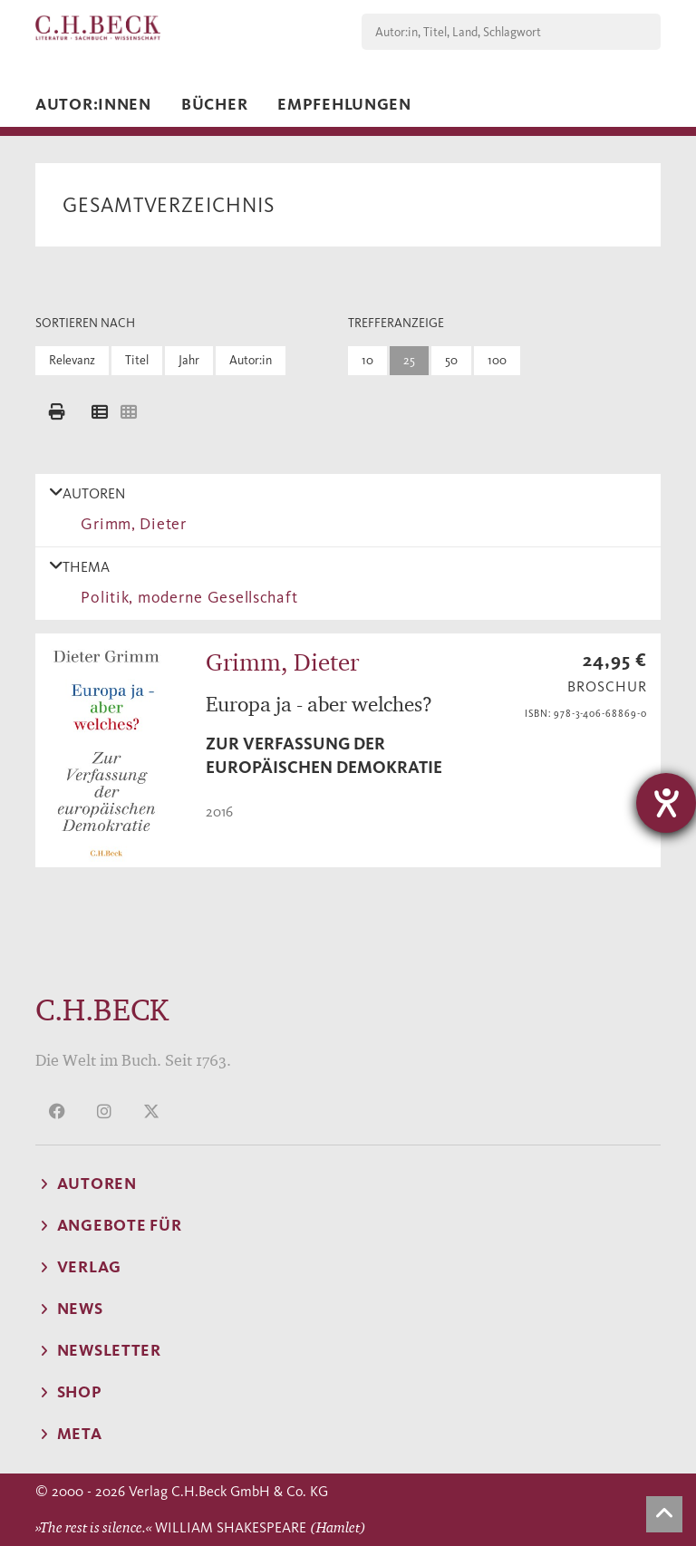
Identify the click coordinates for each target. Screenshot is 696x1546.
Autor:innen (93, 104)
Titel (137, 360)
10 (367, 360)
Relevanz (72, 360)
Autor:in (250, 360)
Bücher (214, 104)
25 (409, 360)
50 (451, 360)
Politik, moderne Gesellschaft (184, 597)
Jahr (189, 360)
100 (497, 360)
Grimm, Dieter (129, 524)
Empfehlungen (344, 104)
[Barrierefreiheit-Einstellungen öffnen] (666, 803)
